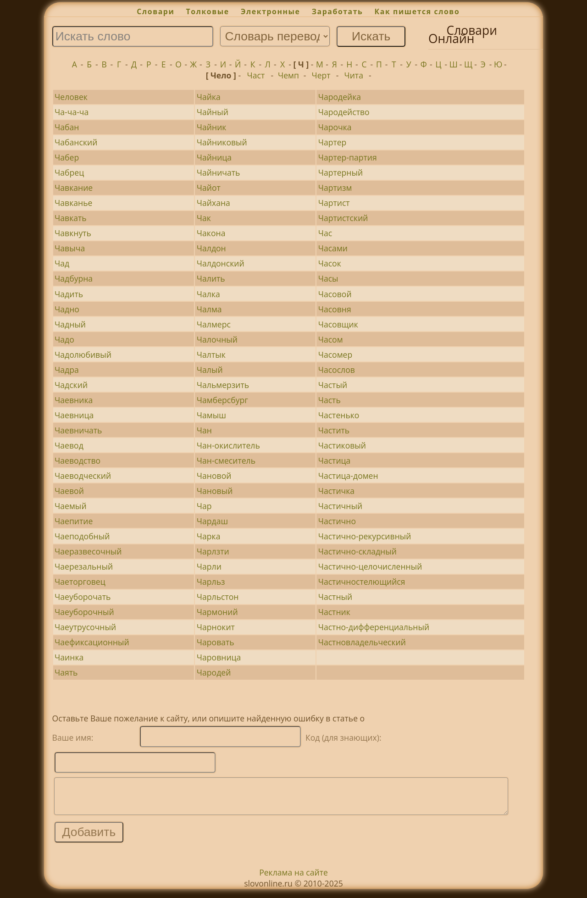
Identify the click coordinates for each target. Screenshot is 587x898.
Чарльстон (218, 596)
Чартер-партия (347, 157)
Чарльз (211, 581)
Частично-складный (357, 551)
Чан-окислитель (228, 445)
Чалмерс (214, 324)
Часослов (336, 369)
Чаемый (70, 505)
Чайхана (213, 202)
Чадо (64, 339)
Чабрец (69, 172)
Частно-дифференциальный (373, 626)
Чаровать (215, 642)
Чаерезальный (84, 566)
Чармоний (217, 611)
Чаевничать (78, 430)
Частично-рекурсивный (364, 536)
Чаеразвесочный (88, 551)
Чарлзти (213, 551)
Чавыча (70, 248)
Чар (204, 505)
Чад (62, 263)
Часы (328, 278)
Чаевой (69, 490)
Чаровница (219, 657)
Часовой (335, 293)
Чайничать (218, 172)
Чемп (288, 75)
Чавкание (74, 187)
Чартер (332, 142)
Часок (329, 263)
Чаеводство (77, 460)
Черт (321, 75)
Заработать (337, 11)
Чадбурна (74, 278)
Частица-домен (348, 475)
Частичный (340, 505)
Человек (71, 96)
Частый (332, 384)
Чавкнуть (73, 232)
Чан (204, 430)
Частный (335, 596)
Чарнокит (216, 626)
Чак (204, 217)
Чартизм (335, 187)
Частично (337, 521)
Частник (334, 611)
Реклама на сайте (293, 879)
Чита (353, 75)
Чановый (215, 490)
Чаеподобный (82, 536)
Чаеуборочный (84, 611)
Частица (334, 460)
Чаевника (74, 399)
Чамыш (211, 415)
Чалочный (217, 339)
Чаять (66, 672)
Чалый (210, 369)
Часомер (335, 354)
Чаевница (74, 415)
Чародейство (344, 111)
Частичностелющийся (361, 581)
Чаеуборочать (83, 596)
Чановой (214, 475)
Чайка (209, 96)
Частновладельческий (362, 642)
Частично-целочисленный (370, 566)
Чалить (211, 278)
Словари (155, 11)
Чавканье (73, 202)
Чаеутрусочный (85, 626)
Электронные (270, 11)
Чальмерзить (223, 384)
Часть (329, 399)
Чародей (214, 672)
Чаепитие (74, 521)
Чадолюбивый (83, 354)
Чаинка (69, 657)
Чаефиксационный (92, 642)
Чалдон (211, 248)
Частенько (339, 415)
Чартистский (343, 217)
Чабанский (76, 142)
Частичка (336, 490)
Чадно (67, 309)
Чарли (209, 566)
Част (256, 75)
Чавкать (71, 217)
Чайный (212, 111)
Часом (330, 339)
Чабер (67, 157)
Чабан (67, 127)
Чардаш (212, 521)
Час (325, 232)
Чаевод (69, 445)
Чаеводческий (83, 475)
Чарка (209, 536)
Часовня (334, 309)
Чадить (69, 293)
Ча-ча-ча (72, 111)
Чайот (209, 187)
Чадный (70, 324)
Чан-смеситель (226, 460)
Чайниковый (222, 142)
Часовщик (338, 324)
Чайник (212, 127)
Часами (333, 248)
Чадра (67, 369)
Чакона (211, 232)
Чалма (209, 309)
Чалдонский (220, 263)
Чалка (208, 293)
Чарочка (335, 127)
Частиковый (342, 445)
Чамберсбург (222, 399)
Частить (334, 430)
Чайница (214, 157)
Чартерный (340, 172)
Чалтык (211, 354)
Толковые (207, 11)
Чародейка (339, 96)
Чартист (334, 202)
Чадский (71, 384)
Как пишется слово (417, 11)
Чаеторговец (80, 581)
